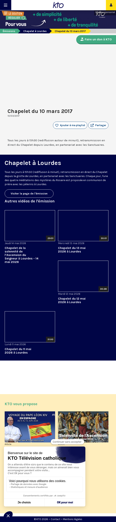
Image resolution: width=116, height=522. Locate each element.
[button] (98, 125)
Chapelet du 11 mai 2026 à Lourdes (18, 350)
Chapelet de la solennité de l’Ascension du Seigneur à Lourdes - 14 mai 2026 (21, 255)
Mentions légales (72, 519)
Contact (55, 519)
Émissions (9, 31)
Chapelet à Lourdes (35, 31)
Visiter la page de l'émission (29, 193)
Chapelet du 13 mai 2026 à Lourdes (72, 249)
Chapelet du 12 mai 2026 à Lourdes (72, 300)
